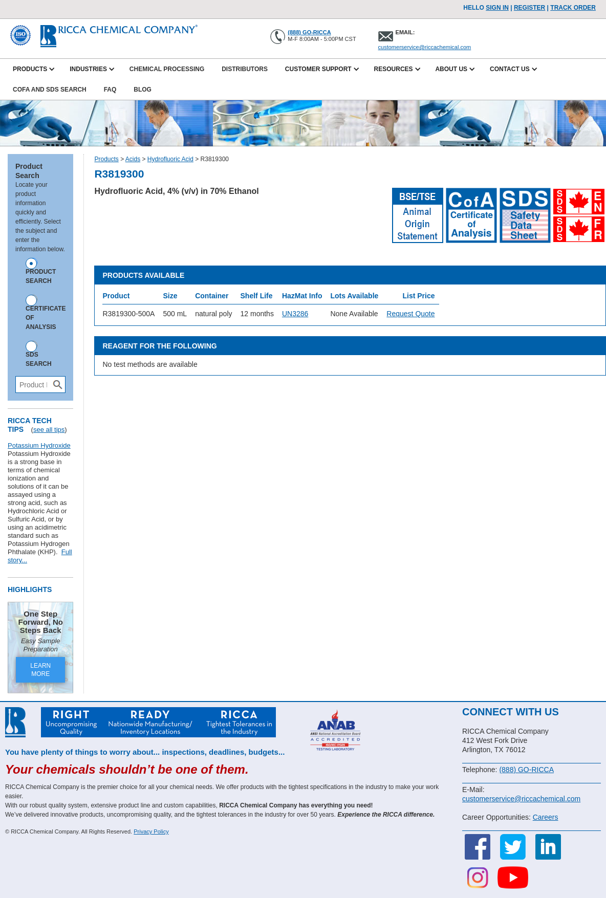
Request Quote (410, 314)
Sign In (497, 7)
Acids (132, 159)
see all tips (48, 429)
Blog (143, 89)
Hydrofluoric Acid (170, 159)
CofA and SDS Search (49, 89)
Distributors (245, 69)
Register (529, 7)
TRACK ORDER (573, 7)
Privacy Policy (151, 831)
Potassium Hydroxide (39, 445)
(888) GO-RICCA (309, 32)
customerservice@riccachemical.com (424, 47)
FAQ (110, 89)
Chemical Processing (166, 69)
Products (106, 159)
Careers (545, 817)
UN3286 (295, 314)
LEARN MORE (40, 669)
